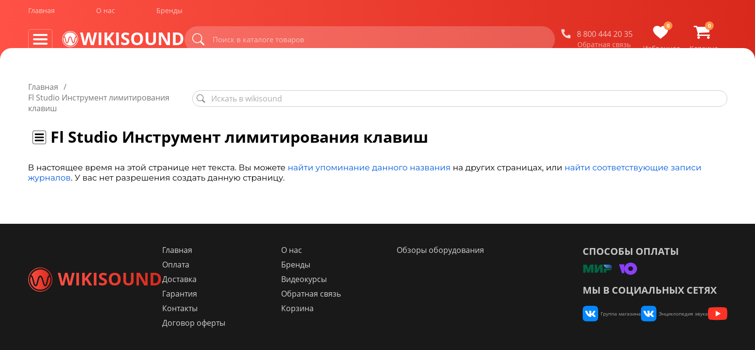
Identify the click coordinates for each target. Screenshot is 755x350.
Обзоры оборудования (464, 250)
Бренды (169, 13)
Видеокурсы (344, 279)
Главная (41, 13)
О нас (105, 13)
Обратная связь (612, 48)
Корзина (337, 308)
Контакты (236, 308)
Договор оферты (250, 322)
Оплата (232, 264)
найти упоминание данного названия (369, 146)
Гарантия (236, 293)
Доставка (236, 279)
